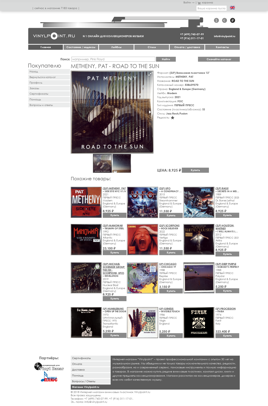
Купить (195, 170)
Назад (34, 71)
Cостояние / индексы (80, 47)
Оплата (77, 363)
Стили (152, 47)
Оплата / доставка (187, 47)
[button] (150, 74)
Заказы (34, 88)
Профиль (36, 82)
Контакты (222, 47)
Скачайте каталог (219, 59)
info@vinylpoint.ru (224, 36)
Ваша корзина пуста (211, 8)
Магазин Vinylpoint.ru (85, 386)
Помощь (35, 99)
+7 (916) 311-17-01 (192, 38)
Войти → (188, 2)
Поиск (65, 59)
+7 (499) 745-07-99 (192, 34)
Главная (45, 47)
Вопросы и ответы (41, 105)
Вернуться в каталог (43, 77)
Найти (166, 59)
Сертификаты (39, 93)
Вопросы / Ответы (83, 381)
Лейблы (116, 47)
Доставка (78, 369)
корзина (205, 2)
